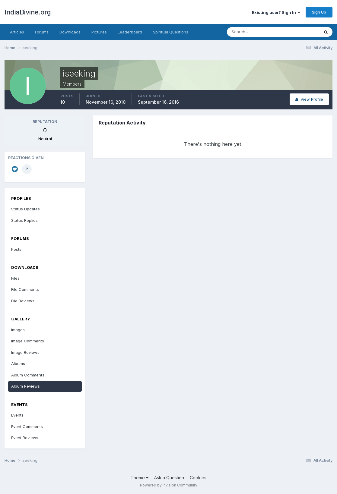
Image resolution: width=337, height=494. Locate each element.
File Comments (25, 289)
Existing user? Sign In (276, 12)
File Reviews (22, 300)
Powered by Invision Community (168, 485)
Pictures (99, 32)
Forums (42, 32)
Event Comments (27, 426)
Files (15, 278)
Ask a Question (169, 477)
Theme (139, 477)
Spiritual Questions (170, 32)
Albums (18, 363)
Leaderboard (130, 32)
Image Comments (27, 340)
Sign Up (319, 12)
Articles (17, 32)
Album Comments (27, 375)
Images (18, 329)
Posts (16, 249)
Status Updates (25, 208)
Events (17, 415)
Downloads (70, 32)
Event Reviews (24, 437)
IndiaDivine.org (28, 12)
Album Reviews (25, 386)
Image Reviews (25, 352)
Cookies (198, 477)
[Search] (253, 32)
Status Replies (24, 220)
